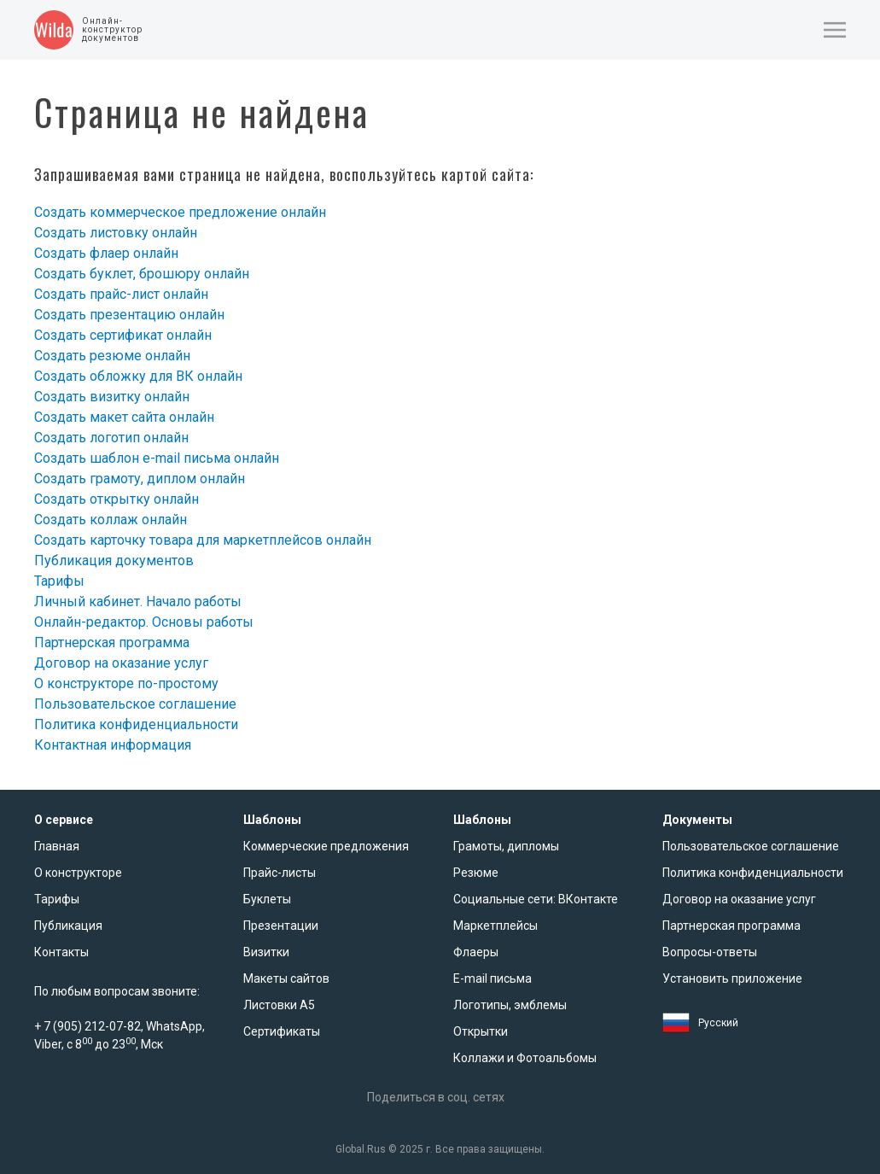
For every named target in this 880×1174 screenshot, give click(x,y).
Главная (56, 846)
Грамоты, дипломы (506, 846)
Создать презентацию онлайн (129, 315)
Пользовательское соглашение (135, 704)
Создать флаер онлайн (106, 253)
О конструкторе (78, 872)
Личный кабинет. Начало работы (138, 601)
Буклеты (267, 899)
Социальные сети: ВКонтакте (535, 899)
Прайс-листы (279, 872)
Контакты (61, 952)
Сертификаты (281, 1031)
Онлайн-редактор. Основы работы (144, 622)
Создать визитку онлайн (111, 396)
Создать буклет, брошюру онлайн (141, 274)
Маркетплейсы (495, 925)
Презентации (280, 925)
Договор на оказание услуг (121, 663)
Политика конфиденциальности (136, 724)
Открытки (480, 1031)
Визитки (266, 952)
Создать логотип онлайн (111, 437)
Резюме (475, 872)
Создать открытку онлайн (116, 499)
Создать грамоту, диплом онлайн (139, 478)
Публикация (68, 925)
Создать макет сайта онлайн (124, 417)
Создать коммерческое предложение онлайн (180, 212)
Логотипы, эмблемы (510, 1005)
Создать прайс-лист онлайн (121, 294)
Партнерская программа (111, 642)
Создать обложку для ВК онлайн (138, 376)
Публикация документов (114, 560)
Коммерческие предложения (326, 846)
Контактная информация (112, 745)
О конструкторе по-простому (126, 683)
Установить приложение (732, 978)
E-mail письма (492, 978)
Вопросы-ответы (709, 952)
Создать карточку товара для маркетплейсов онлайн (202, 540)
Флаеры (475, 952)
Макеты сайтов (286, 978)
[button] (835, 30)
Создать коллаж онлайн (110, 519)
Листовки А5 (279, 1005)
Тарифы (59, 581)
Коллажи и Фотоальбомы (525, 1058)
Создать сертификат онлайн (123, 335)
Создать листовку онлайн (115, 233)
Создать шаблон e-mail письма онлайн (156, 458)
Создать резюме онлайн (112, 356)
